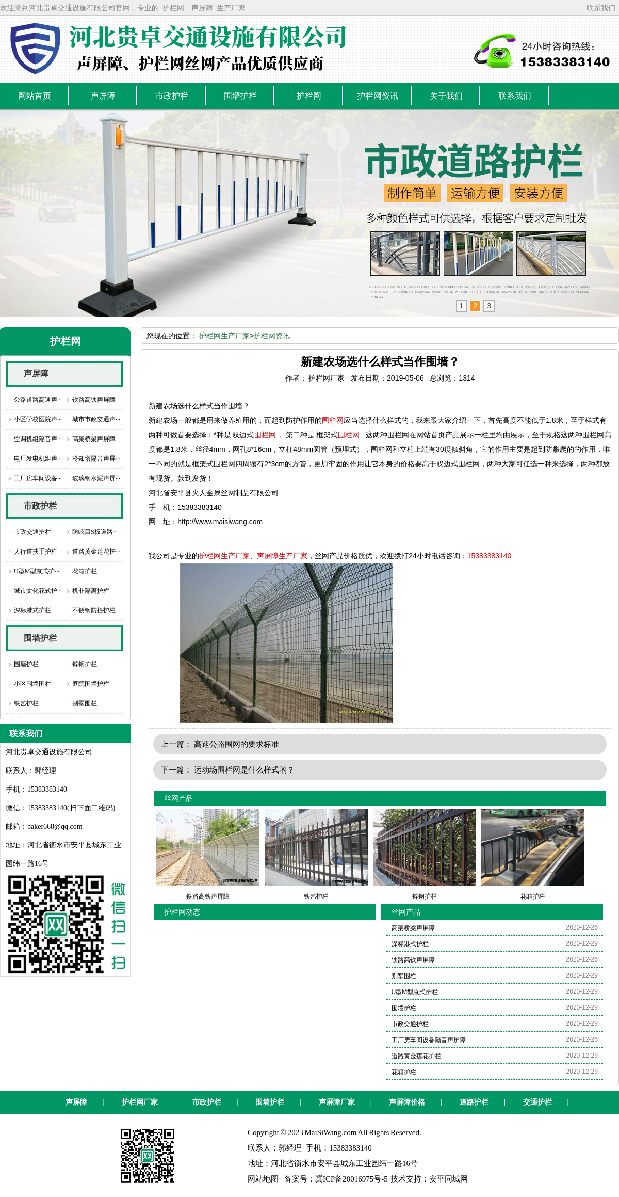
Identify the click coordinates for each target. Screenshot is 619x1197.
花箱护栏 (84, 571)
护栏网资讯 (272, 336)
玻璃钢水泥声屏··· (96, 478)
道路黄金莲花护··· (96, 551)
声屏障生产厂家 (282, 556)
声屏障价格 (407, 1102)
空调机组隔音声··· (38, 439)
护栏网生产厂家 (224, 336)
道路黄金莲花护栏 (416, 1056)
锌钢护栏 (84, 664)
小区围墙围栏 (32, 683)
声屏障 (202, 8)
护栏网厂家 (140, 1102)
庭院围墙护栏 (90, 683)
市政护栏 (40, 505)
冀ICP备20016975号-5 (351, 1179)
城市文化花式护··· (38, 590)
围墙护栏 (40, 638)
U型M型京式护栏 (415, 992)
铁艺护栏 (26, 703)
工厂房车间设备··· (38, 478)
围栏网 (333, 420)
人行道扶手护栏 (35, 551)
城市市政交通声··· (96, 419)
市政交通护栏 (32, 532)
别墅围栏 (84, 703)
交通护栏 (537, 1102)
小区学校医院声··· (38, 419)
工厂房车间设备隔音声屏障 (429, 1040)
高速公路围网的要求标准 (236, 743)
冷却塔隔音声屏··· (96, 458)
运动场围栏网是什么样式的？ (244, 769)
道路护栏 (474, 1102)
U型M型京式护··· (36, 571)
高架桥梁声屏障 (94, 439)
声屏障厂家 (337, 1102)
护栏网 (173, 8)
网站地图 (263, 1179)
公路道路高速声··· (38, 399)
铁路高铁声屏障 (94, 399)
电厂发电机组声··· (38, 458)
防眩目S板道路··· (95, 532)
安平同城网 (448, 1179)
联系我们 (601, 8)
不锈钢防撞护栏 (94, 610)
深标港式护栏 (32, 610)
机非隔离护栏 (90, 590)
